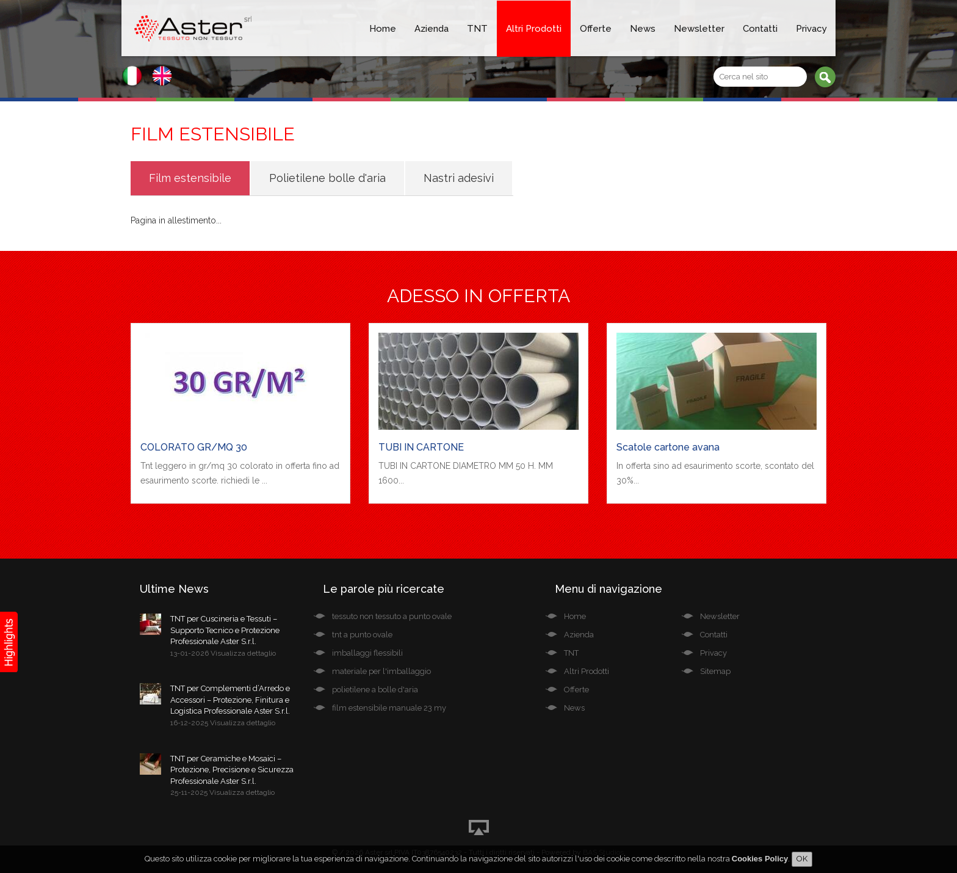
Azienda (431, 28)
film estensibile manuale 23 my (389, 707)
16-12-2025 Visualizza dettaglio (222, 723)
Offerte (596, 28)
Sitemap (715, 671)
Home (382, 28)
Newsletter (699, 28)
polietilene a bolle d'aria (375, 689)
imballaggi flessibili (367, 652)
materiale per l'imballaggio (381, 671)
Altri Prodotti (534, 28)
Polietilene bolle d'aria (327, 178)
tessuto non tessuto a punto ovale (392, 616)
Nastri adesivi (459, 178)
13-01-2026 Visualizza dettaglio (223, 653)
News (642, 28)
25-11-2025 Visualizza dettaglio (222, 792)
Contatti (760, 28)
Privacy (811, 28)
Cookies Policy (760, 860)
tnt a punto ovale (362, 634)
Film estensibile (190, 178)
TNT (477, 28)
